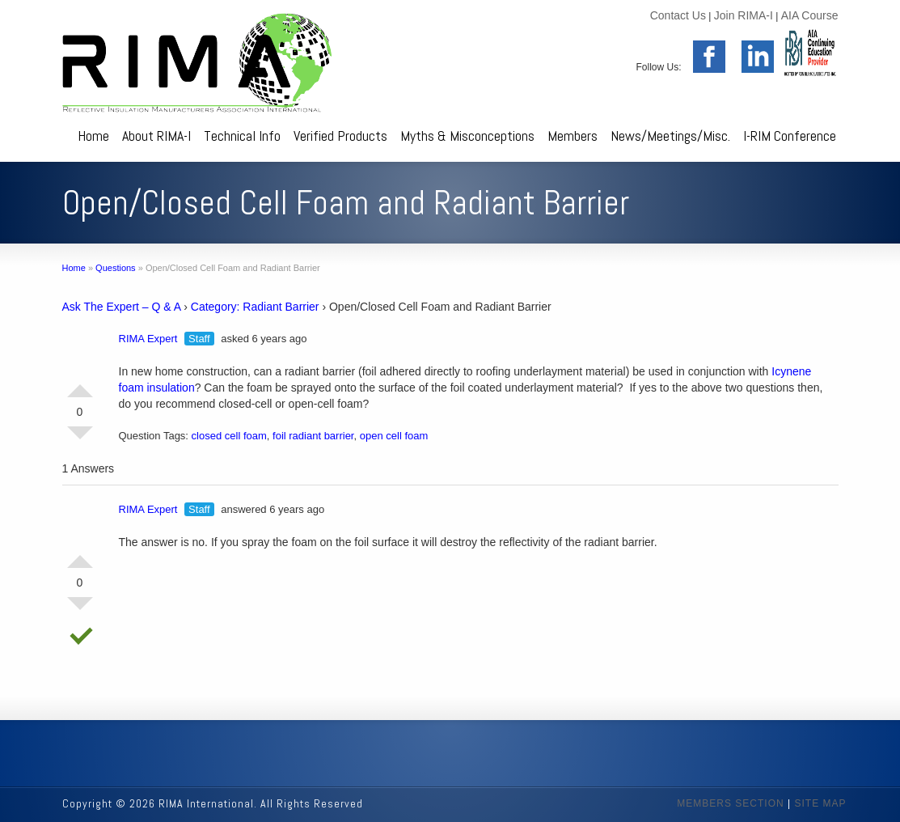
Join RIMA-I (743, 15)
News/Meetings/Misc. (670, 135)
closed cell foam (229, 436)
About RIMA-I (156, 135)
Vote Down (80, 439)
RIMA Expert (148, 339)
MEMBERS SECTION (730, 803)
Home (93, 135)
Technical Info (242, 135)
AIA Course (810, 15)
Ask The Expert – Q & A (121, 306)
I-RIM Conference (789, 135)
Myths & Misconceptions (467, 135)
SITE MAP (820, 803)
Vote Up (80, 384)
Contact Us (678, 15)
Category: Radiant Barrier (255, 306)
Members (572, 135)
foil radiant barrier (313, 436)
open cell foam (394, 436)
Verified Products (340, 135)
